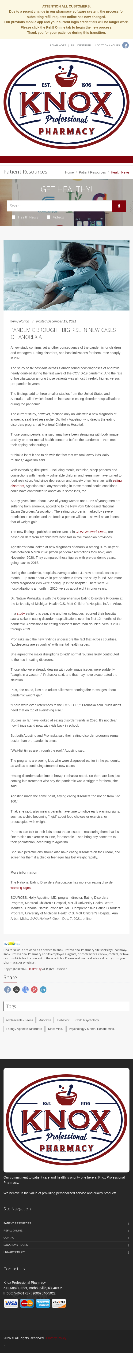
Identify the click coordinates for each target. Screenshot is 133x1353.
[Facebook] (125, 45)
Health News (25, 217)
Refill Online (13, 1230)
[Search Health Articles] (59, 205)
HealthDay (35, 969)
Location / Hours (107, 45)
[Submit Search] (119, 206)
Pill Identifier (81, 45)
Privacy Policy (14, 1252)
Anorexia (45, 1020)
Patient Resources (92, 172)
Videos (55, 217)
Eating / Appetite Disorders (24, 1029)
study (21, 613)
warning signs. (21, 888)
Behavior (63, 1020)
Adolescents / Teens (19, 1020)
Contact (10, 1237)
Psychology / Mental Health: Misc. (92, 1029)
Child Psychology (87, 1020)
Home (69, 172)
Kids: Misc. (55, 1029)
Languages (58, 45)
